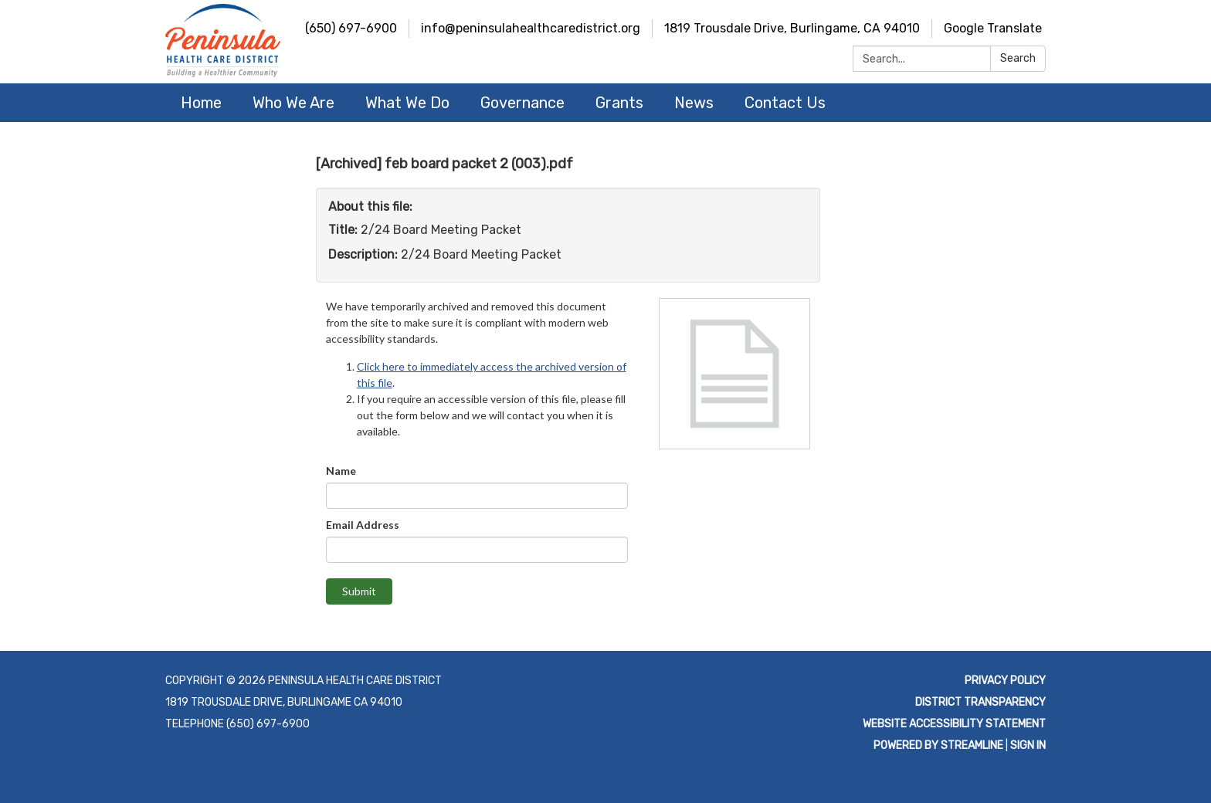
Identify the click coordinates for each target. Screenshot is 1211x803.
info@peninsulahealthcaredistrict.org (530, 28)
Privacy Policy (1005, 680)
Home (201, 102)
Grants (619, 102)
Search (1018, 58)
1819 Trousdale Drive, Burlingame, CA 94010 (792, 28)
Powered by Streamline (938, 745)
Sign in (1028, 745)
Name (341, 470)
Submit (359, 591)
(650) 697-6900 (351, 28)
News (694, 102)
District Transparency (980, 702)
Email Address (362, 524)
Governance (522, 102)
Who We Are (293, 102)
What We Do (407, 102)
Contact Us (785, 102)
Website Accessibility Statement (954, 723)
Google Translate (993, 28)
